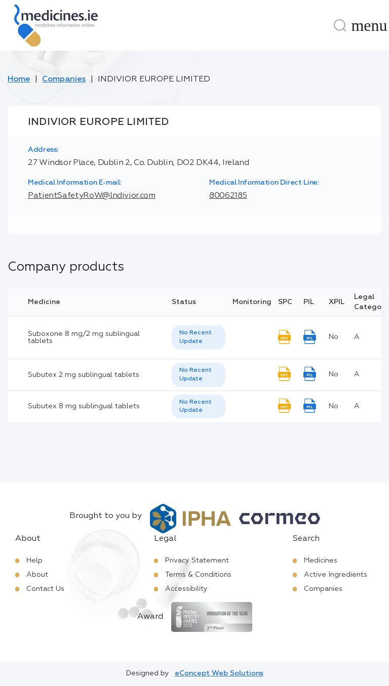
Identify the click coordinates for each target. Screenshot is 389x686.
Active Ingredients (335, 574)
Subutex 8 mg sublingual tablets (84, 406)
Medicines (320, 560)
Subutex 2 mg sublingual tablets (83, 374)
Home (19, 79)
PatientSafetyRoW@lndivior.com (91, 196)
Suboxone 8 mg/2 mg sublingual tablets (84, 337)
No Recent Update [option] (195, 337)
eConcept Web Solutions (219, 673)
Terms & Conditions (198, 574)
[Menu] (369, 25)
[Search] (340, 25)
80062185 (228, 196)
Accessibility (186, 588)
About (37, 574)
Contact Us (45, 588)
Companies (64, 79)
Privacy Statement (197, 560)
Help (34, 560)
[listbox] (198, 337)
